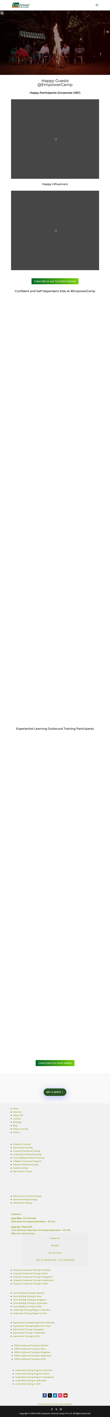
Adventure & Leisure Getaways (27, 1196)
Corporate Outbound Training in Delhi (30, 1283)
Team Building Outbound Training (28, 1157)
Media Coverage (20, 1129)
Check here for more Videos (55, 1063)
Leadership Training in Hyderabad (30, 1380)
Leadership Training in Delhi (28, 1383)
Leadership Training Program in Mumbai (31, 1310)
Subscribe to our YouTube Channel (55, 281)
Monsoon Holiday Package (25, 1199)
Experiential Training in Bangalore (28, 1329)
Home (16, 1108)
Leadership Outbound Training (27, 1154)
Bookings (17, 1122)
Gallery (16, 1132)
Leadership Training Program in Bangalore (34, 1377)
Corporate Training (21, 1144)
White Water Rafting (22, 1202)
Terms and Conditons (62, 1404)
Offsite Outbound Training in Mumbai (31, 1345)
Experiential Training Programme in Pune (32, 1326)
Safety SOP (18, 1115)
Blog (15, 1125)
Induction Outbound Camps (25, 1164)
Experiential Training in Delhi (26, 1336)
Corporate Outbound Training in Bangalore (32, 1276)
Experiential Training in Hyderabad (29, 1332)
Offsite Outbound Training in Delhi (30, 1359)
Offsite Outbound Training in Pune (30, 1348)
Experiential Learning (23, 1147)
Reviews (55, 1245)
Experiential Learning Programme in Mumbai (34, 1322)
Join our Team (55, 1252)
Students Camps (20, 1168)
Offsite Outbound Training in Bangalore (32, 1352)
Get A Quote (53, 1092)
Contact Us (55, 1238)
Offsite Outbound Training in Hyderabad (32, 1355)
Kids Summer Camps (22, 1171)
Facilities (17, 1118)
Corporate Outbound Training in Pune (30, 1273)
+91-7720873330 (66, 1260)
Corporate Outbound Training (26, 1151)
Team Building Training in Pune (27, 1296)
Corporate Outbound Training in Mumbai (32, 1270)
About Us (17, 1112)
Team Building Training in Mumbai (29, 1293)
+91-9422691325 (48, 1260)
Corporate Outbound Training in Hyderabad (33, 1280)
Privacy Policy (44, 1404)
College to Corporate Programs (27, 1161)
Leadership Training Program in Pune (30, 1313)
